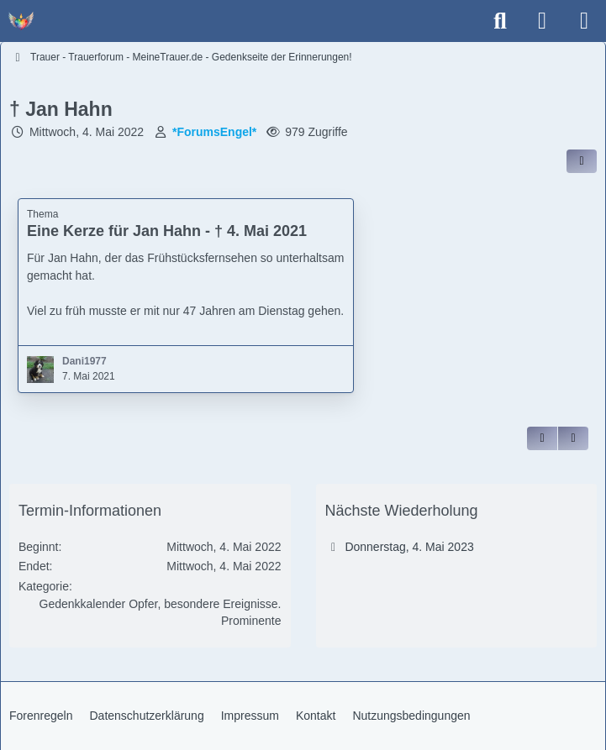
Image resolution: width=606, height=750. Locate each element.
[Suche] (500, 21)
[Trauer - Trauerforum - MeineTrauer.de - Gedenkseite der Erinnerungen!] (21, 21)
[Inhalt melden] (573, 438)
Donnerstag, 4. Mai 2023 (409, 546)
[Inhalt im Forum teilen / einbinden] (581, 161)
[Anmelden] (542, 21)
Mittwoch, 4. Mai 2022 (86, 132)
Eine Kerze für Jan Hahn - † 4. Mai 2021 (167, 231)
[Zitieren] (542, 438)
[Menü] (584, 21)
